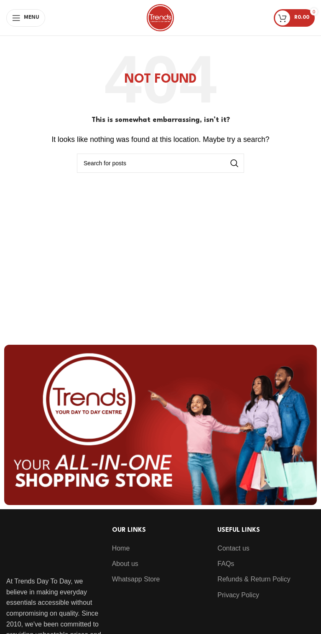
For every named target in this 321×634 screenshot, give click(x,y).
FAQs (225, 563)
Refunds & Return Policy (253, 579)
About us (125, 563)
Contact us (233, 548)
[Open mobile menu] (25, 18)
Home (121, 548)
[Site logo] (160, 17)
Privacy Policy (238, 595)
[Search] (160, 163)
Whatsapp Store (136, 579)
